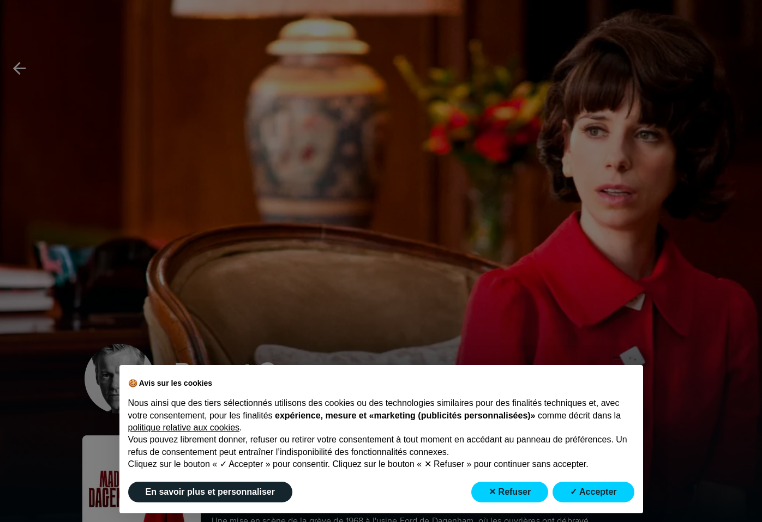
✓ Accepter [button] (593, 491)
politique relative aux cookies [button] (184, 427)
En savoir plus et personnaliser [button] (210, 491)
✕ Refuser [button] (510, 491)
